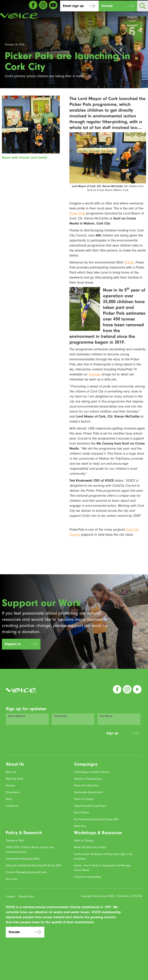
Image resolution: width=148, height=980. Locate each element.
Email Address (16, 716)
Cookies (10, 896)
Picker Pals (77, 213)
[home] (19, 16)
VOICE (129, 262)
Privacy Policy (26, 896)
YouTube (94, 374)
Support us (13, 644)
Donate (107, 6)
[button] (136, 17)
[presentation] (74, 735)
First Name (60, 716)
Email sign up (73, 6)
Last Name (106, 716)
